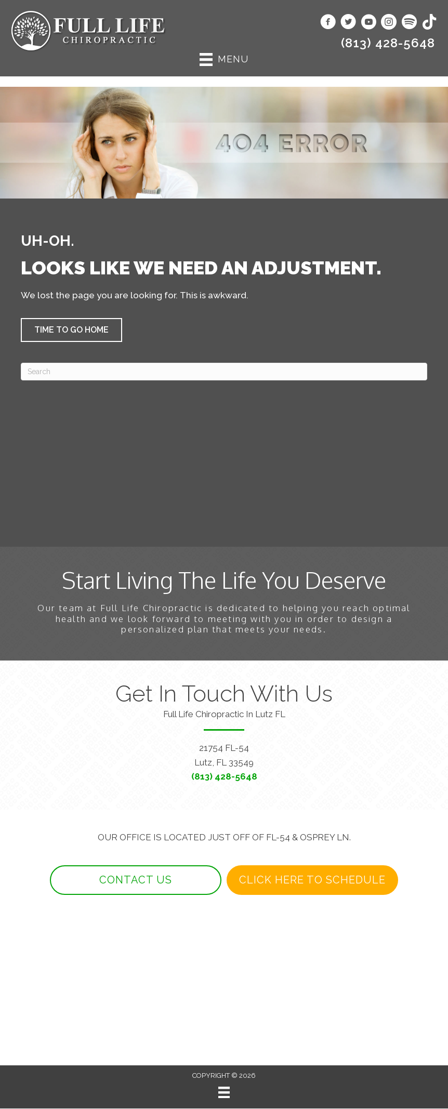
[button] (71, 330)
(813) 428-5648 (388, 42)
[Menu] (224, 1093)
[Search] (224, 371)
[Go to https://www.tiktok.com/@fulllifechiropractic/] (429, 22)
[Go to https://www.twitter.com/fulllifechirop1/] (348, 23)
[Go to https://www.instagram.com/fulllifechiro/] (388, 23)
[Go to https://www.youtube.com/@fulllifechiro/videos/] (368, 23)
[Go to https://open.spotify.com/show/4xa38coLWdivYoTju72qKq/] (409, 22)
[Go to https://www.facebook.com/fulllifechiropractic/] (328, 23)
